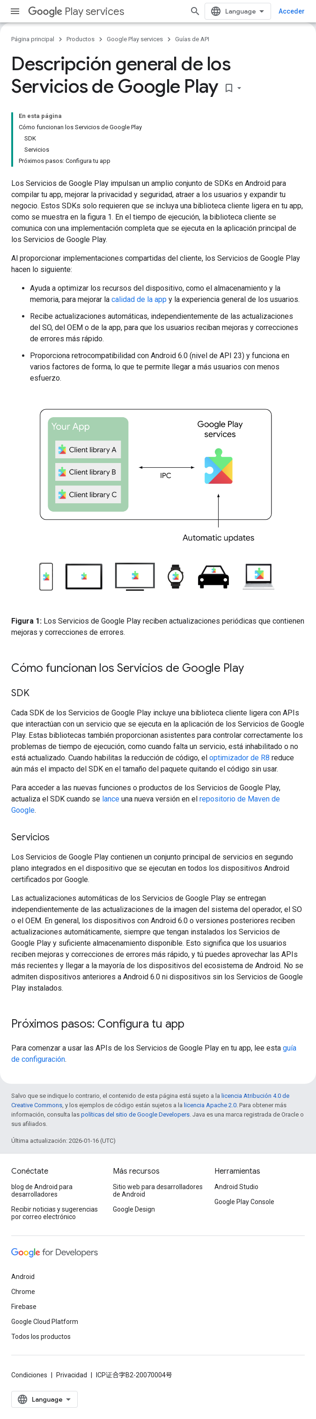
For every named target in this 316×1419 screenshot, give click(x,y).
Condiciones (29, 1375)
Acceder (292, 11)
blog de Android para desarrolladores (42, 1190)
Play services (76, 11)
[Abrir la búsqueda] (195, 11)
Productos (80, 39)
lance (110, 798)
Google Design (134, 1209)
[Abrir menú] (15, 11)
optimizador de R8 (239, 757)
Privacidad (71, 1375)
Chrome (23, 1291)
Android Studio (236, 1187)
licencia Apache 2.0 (210, 1105)
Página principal (32, 39)
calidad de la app (139, 299)
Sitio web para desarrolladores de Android (158, 1190)
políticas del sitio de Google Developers (135, 1114)
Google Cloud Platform (44, 1321)
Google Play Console (244, 1202)
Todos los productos (41, 1336)
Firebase (24, 1306)
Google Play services (135, 39)
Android (23, 1276)
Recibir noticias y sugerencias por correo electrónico (54, 1213)
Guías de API (192, 39)
